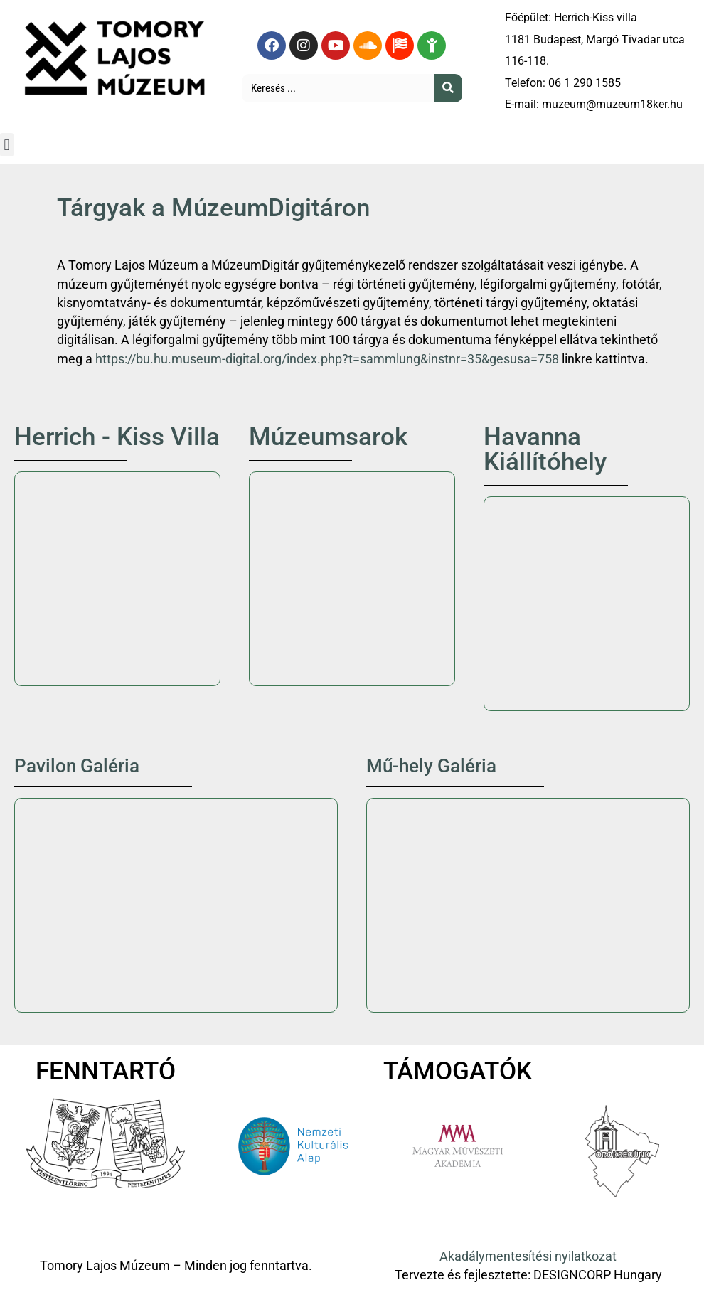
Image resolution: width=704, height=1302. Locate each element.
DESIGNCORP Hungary (597, 1275)
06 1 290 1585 (584, 83)
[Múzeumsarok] (352, 578)
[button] (7, 144)
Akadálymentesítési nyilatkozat (528, 1256)
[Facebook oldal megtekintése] (271, 45)
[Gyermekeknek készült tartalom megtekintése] (431, 45)
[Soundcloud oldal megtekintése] (367, 45)
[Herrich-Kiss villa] (117, 578)
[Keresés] (448, 88)
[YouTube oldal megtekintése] (335, 45)
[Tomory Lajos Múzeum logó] (117, 56)
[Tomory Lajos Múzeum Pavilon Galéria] (176, 905)
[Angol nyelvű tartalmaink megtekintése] (399, 45)
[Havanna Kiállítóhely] (586, 603)
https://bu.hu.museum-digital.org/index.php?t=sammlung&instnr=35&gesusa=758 (327, 359)
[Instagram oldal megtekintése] (303, 45)
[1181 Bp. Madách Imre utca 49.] (528, 905)
